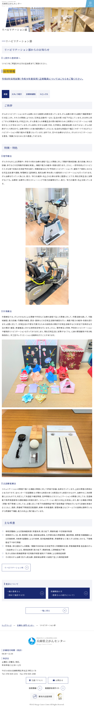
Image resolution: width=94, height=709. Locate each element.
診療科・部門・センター (25, 625)
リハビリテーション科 (14, 567)
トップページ (7, 625)
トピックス (44, 94)
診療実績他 (31, 94)
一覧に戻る (45, 610)
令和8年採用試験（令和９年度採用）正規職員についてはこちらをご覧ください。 (42, 78)
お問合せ (59, 680)
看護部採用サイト (52, 688)
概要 (5, 94)
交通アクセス (37, 680)
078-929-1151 (12, 673)
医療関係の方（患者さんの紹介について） (63, 593)
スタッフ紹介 (17, 94)
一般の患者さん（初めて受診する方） (16, 593)
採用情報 (32, 688)
